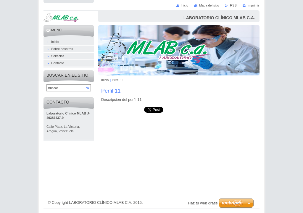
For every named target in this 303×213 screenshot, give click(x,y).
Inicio (105, 80)
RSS (233, 5)
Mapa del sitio (209, 5)
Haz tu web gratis (202, 203)
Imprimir (253, 5)
